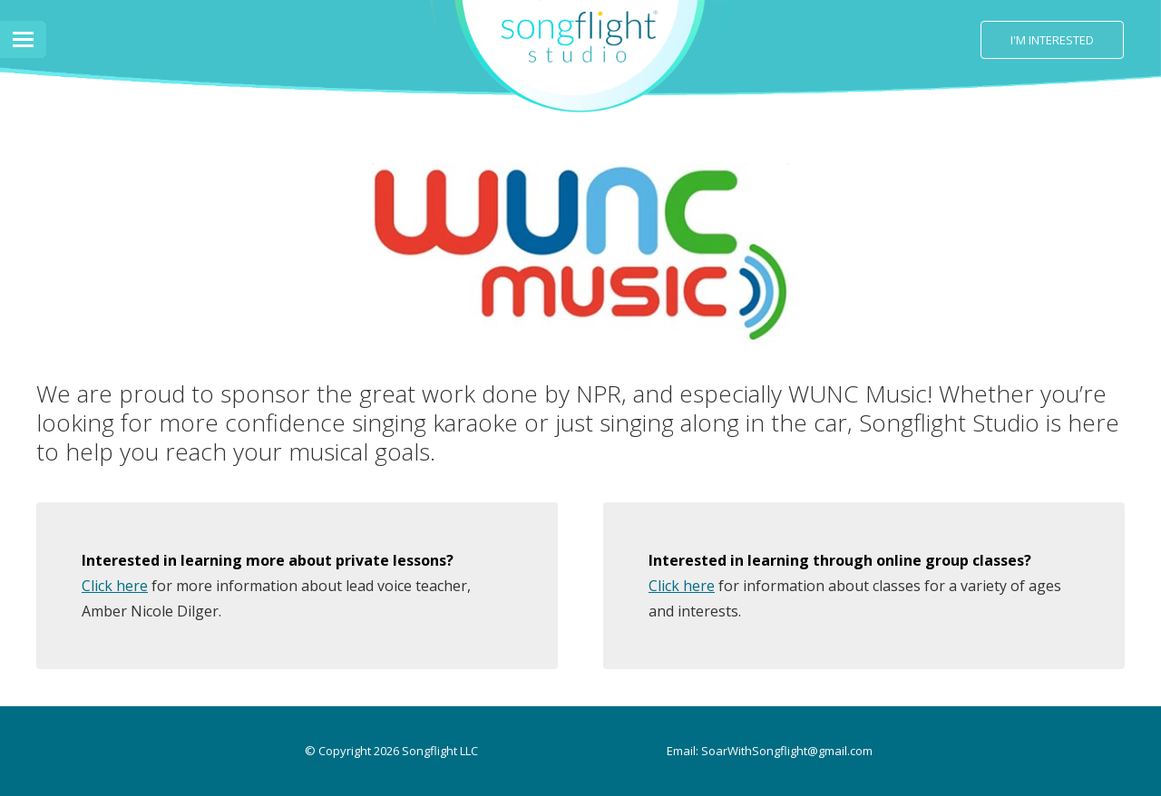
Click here (115, 586)
